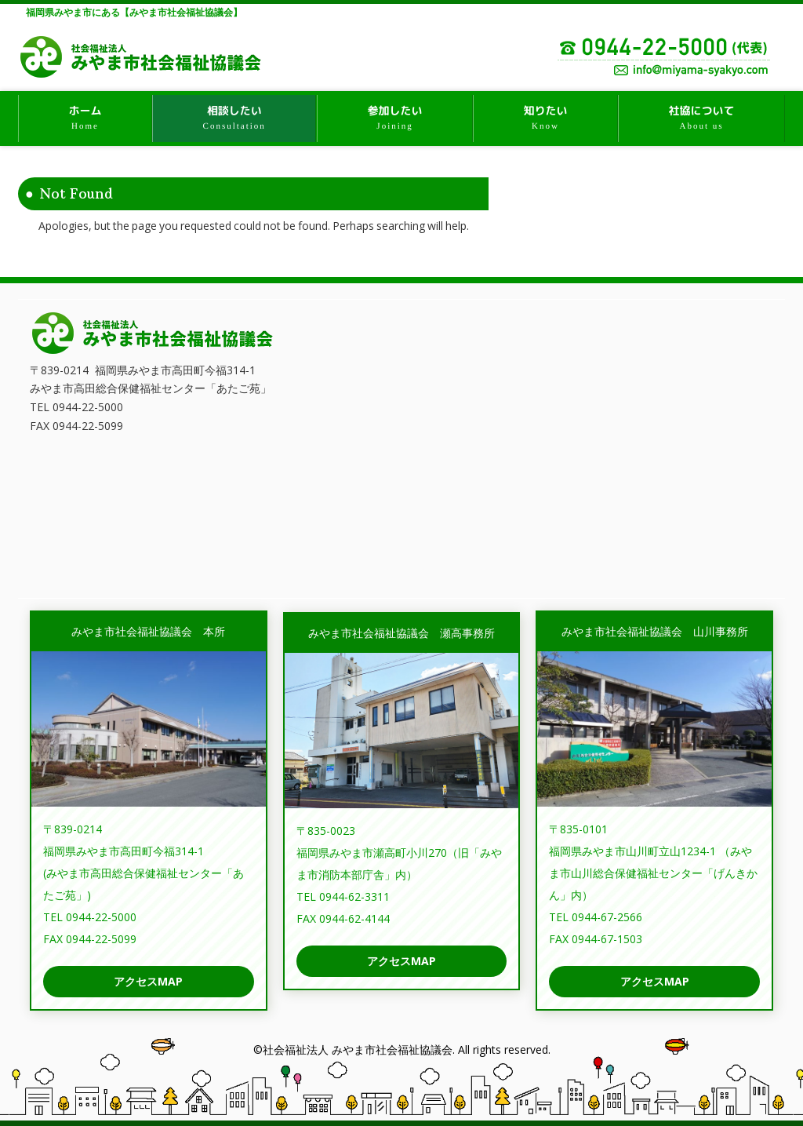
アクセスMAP (148, 981)
